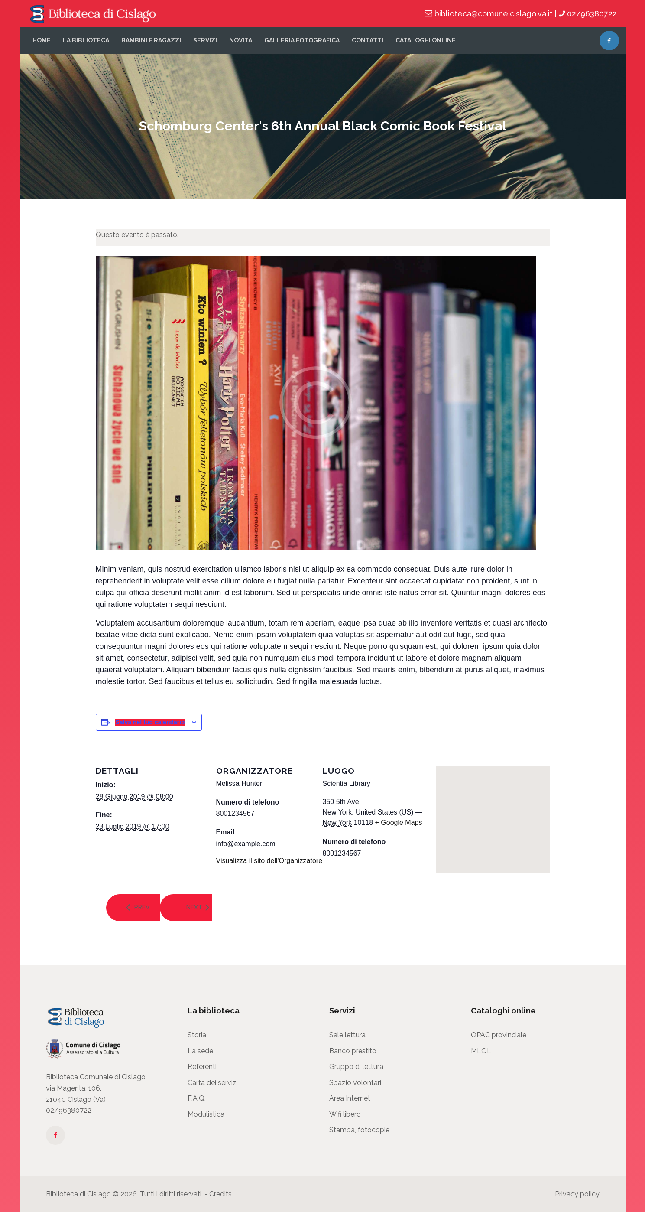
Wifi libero (345, 1114)
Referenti (202, 1066)
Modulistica (206, 1114)
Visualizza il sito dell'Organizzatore (269, 860)
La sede (200, 1051)
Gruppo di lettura (356, 1066)
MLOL (481, 1051)
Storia (197, 1035)
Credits (220, 1194)
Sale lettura (347, 1035)
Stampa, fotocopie (359, 1130)
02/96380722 (68, 1110)
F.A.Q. (197, 1098)
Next (194, 907)
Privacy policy (577, 1194)
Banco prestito (352, 1051)
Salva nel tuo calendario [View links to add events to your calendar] (150, 722)
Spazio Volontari (355, 1082)
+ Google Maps (398, 822)
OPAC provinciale (498, 1035)
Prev (141, 907)
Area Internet (349, 1098)
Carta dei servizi (213, 1082)
